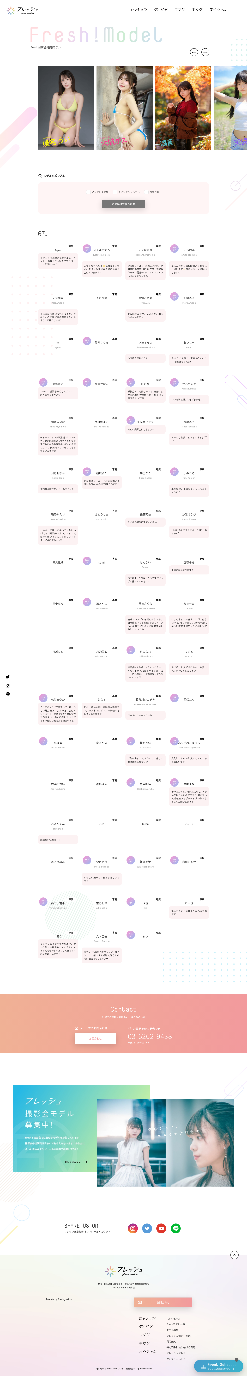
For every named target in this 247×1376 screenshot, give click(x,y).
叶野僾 (145, 384)
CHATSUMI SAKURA (145, 608)
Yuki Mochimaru (145, 866)
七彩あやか (58, 699)
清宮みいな (58, 422)
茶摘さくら (145, 603)
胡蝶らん (101, 473)
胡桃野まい (102, 422)
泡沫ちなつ (145, 342)
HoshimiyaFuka (145, 788)
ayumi (58, 347)
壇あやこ (101, 603)
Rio (145, 907)
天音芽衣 (57, 298)
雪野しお (101, 903)
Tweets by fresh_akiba (59, 1299)
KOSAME (145, 302)
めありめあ (58, 862)
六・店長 (101, 936)
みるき (189, 824)
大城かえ (57, 384)
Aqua (58, 250)
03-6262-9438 (150, 1036)
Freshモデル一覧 (175, 1324)
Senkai (145, 567)
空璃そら (189, 562)
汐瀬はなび (189, 514)
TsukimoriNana (145, 656)
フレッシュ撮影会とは (178, 1336)
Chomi (189, 608)
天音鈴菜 (189, 250)
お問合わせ (95, 1038)
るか (58, 936)
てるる (189, 652)
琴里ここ (145, 473)
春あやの (101, 743)
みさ (103, 824)
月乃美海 (101, 652)
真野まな (189, 784)
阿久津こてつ (101, 250)
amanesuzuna (189, 254)
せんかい (145, 562)
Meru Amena (189, 302)
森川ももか (189, 862)
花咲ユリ (189, 699)
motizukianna (101, 866)
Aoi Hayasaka (58, 747)
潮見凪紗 (57, 562)
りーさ (189, 903)
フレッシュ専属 (97, 192)
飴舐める (189, 298)
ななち (102, 699)
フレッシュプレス (176, 1353)
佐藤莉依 (145, 514)
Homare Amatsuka (145, 254)
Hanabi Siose (189, 519)
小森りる (189, 473)
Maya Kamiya (189, 388)
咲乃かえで (58, 514)
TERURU (189, 656)
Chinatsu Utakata (145, 347)
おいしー (189, 342)
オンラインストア (176, 1358)
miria (145, 824)
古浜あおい (58, 784)
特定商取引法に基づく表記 (180, 1347)
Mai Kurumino (101, 426)
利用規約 (171, 1341)
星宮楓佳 (145, 784)
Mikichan (58, 828)
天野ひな (101, 298)
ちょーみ (189, 603)
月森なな (145, 652)
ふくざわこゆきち (189, 743)
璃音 (145, 903)
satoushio (101, 519)
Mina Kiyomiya (58, 426)
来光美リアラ (145, 422)
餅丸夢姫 (145, 862)
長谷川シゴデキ (145, 699)
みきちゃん (58, 824)
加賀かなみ (102, 384)
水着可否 (151, 192)
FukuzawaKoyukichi (189, 747)
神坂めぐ (189, 422)
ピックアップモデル (126, 192)
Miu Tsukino (101, 656)
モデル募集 (172, 1330)
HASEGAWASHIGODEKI (145, 704)
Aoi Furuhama (58, 788)
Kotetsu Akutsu (101, 254)
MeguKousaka (189, 426)
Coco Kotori (145, 477)
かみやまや (189, 384)
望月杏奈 (101, 862)
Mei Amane (58, 302)
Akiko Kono (58, 477)
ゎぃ (145, 936)
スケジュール (173, 1318)
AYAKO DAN (102, 608)
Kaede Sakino (58, 519)
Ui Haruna (145, 747)
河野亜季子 (58, 473)
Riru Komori (189, 477)
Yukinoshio (101, 907)
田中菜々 (57, 603)
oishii (189, 347)
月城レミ (57, 652)
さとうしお (102, 514)
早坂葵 (58, 743)
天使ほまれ (145, 250)
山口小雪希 (58, 903)
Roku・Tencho (102, 941)
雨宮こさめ (145, 298)
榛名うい (145, 743)
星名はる (101, 784)
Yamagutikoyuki (58, 907)
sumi (102, 562)
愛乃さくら (102, 342)
